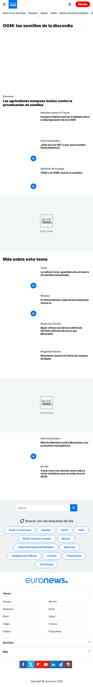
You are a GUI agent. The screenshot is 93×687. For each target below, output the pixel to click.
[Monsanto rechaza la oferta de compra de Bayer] (65, 364)
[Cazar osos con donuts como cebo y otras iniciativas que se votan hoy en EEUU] (65, 478)
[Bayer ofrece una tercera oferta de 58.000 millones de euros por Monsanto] (65, 336)
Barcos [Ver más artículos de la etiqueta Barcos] (66, 538)
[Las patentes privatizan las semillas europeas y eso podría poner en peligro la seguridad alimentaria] (46, 103)
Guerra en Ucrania (14, 12)
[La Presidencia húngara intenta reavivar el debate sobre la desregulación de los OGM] (65, 125)
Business (8, 608)
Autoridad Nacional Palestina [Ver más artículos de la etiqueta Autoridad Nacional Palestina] (35, 547)
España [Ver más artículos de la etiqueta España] (46, 529)
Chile (44, 267)
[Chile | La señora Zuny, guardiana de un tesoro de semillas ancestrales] (65, 280)
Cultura (53, 623)
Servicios (8, 642)
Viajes (6, 623)
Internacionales (50, 140)
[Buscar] (46, 507)
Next (6, 616)
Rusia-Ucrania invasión (74, 12)
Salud (44, 12)
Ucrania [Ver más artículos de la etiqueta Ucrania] (52, 555)
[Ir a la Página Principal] (13, 4)
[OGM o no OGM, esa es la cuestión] (65, 181)
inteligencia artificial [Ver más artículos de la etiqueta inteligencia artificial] (24, 555)
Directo (82, 4)
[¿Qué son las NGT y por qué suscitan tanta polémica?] (65, 153)
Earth (52, 608)
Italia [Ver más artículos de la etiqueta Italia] (81, 529)
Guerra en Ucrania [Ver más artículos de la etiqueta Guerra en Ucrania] (20, 529)
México (45, 295)
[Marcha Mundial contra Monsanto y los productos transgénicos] (65, 450)
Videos (7, 631)
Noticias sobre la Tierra (55, 112)
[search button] (73, 507)
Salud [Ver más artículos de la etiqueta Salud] (64, 529)
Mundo (53, 601)
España (33, 12)
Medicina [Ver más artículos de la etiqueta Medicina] (69, 547)
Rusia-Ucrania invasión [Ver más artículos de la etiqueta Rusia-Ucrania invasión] (37, 538)
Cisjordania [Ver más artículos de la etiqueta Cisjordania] (74, 555)
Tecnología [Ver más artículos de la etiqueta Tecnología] (46, 564)
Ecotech (8, 96)
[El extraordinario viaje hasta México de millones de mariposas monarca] (65, 308)
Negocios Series (51, 323)
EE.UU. (45, 466)
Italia (54, 12)
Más (5, 651)
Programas (55, 631)
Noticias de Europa (52, 168)
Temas (7, 593)
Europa (7, 601)
